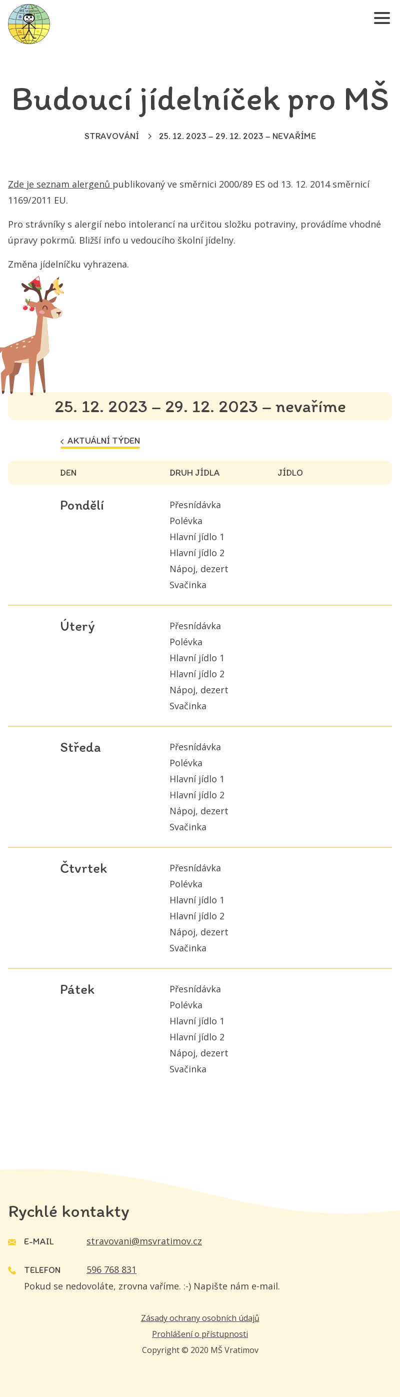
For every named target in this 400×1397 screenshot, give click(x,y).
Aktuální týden (100, 440)
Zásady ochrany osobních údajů (200, 1317)
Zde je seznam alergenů (60, 184)
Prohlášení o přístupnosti (200, 1333)
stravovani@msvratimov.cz (144, 1241)
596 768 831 (111, 1269)
